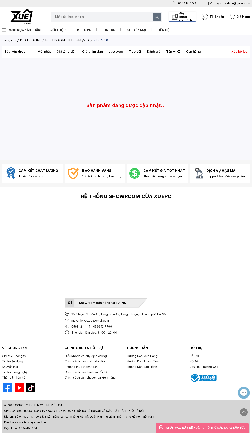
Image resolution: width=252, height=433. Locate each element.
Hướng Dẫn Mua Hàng (142, 356)
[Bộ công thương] (203, 378)
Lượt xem (116, 51)
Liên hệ (163, 30)
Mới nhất (44, 51)
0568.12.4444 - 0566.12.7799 (91, 326)
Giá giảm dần (92, 51)
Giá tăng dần (66, 51)
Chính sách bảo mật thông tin (85, 361)
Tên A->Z (173, 51)
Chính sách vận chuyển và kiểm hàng (90, 377)
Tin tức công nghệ (15, 372)
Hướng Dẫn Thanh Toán (143, 361)
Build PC (84, 30)
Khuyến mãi (10, 366)
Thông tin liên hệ (13, 377)
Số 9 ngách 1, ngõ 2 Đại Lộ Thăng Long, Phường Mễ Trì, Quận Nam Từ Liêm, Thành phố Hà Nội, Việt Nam (84, 416)
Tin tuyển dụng (12, 361)
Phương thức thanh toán (81, 366)
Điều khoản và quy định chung (86, 356)
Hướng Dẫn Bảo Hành (142, 366)
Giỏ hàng (243, 16)
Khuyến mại (136, 30)
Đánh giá (153, 51)
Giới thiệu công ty (14, 356)
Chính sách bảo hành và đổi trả (86, 372)
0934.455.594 (28, 428)
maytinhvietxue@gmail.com (229, 3)
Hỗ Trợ (194, 356)
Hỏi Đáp (195, 361)
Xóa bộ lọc (239, 51)
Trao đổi (135, 51)
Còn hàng (193, 51)
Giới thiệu (58, 30)
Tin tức (109, 30)
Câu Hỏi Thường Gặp (204, 366)
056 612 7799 (184, 3)
